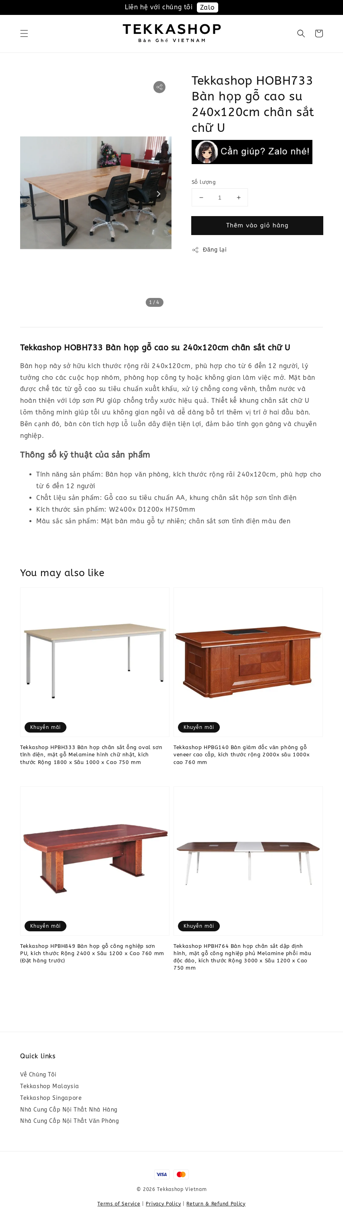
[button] (24, 33)
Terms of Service (118, 1204)
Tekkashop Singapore (51, 1098)
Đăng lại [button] (209, 250)
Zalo (207, 7)
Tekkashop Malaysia (49, 1086)
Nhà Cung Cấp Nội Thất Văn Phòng (69, 1121)
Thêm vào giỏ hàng (257, 225)
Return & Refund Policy (215, 1204)
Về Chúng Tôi (38, 1074)
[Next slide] (158, 194)
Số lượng (204, 182)
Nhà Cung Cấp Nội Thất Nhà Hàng (69, 1109)
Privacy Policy (163, 1204)
